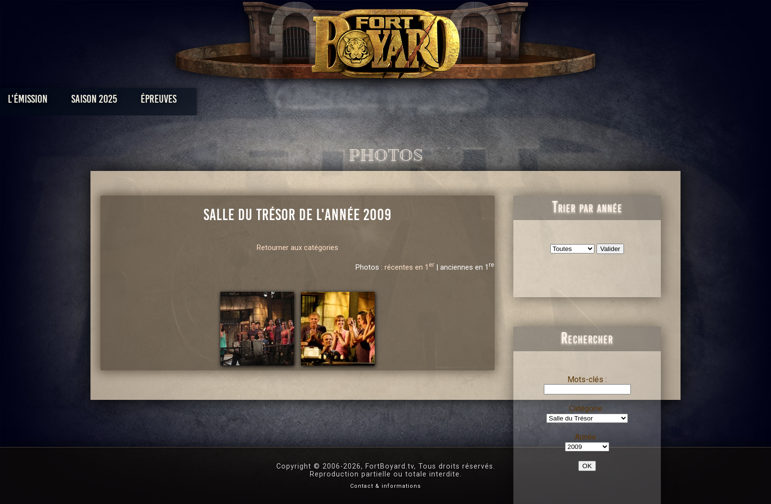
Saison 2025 (232, 101)
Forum (506, 101)
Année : (587, 437)
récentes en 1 (409, 267)
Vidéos (401, 101)
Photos (351, 101)
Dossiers (454, 101)
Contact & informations (385, 486)
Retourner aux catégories (297, 247)
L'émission (165, 101)
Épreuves (296, 101)
